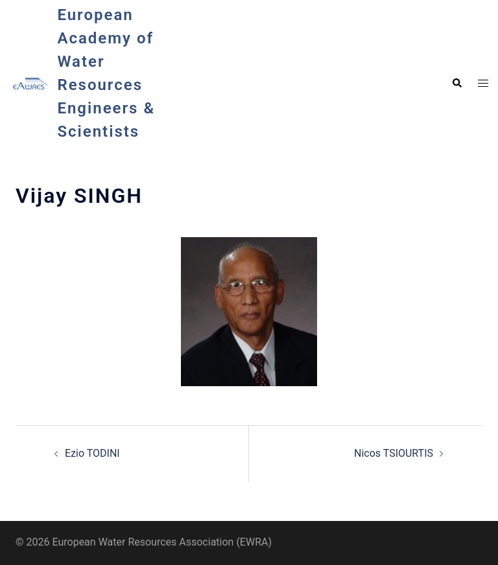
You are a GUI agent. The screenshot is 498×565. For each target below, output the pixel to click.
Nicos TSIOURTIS (393, 453)
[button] (456, 83)
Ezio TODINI (92, 453)
